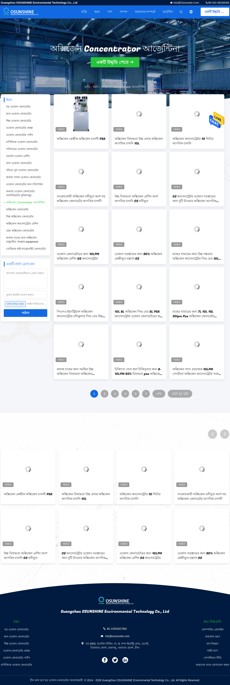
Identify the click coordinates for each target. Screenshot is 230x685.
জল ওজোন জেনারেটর (18, 113)
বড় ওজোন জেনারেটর (18, 106)
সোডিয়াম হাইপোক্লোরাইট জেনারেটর (26, 248)
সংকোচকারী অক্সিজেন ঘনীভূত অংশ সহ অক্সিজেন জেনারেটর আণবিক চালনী (81, 198)
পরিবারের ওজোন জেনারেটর (22, 149)
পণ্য (109, 11)
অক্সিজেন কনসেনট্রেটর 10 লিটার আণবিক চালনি (192, 141)
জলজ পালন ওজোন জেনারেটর (23, 177)
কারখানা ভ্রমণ (212, 636)
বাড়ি (84, 11)
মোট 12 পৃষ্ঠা (180, 394)
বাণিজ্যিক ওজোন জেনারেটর (22, 141)
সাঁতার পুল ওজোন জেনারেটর (22, 170)
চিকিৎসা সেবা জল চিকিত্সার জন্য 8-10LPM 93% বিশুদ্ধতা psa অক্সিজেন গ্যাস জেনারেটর (138, 371)
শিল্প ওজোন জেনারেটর (18, 120)
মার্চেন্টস (168, 11)
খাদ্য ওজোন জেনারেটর (19, 163)
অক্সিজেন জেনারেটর (17, 209)
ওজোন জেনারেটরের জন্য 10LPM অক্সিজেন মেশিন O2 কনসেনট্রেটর (78, 256)
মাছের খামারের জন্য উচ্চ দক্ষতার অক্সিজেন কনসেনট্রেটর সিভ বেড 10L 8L (195, 256)
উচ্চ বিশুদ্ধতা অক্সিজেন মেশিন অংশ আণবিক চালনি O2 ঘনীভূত (136, 198)
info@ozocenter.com (186, 2)
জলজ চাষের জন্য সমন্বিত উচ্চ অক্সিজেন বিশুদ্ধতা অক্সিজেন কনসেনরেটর (75, 371)
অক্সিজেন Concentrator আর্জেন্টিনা (25, 202)
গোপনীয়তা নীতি (213, 657)
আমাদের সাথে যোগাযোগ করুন (212, 664)
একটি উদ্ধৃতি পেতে (216, 11)
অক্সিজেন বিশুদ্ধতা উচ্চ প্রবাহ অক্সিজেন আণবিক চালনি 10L (139, 141)
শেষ (158, 394)
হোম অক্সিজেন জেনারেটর (20, 230)
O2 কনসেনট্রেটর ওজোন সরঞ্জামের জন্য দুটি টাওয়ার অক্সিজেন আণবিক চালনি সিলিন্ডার (194, 198)
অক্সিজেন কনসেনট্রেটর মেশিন (22, 223)
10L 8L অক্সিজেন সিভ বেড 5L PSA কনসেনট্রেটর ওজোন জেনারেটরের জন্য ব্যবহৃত (139, 314)
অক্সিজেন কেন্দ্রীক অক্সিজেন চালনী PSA (81, 139)
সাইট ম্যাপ (212, 650)
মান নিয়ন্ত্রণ (212, 643)
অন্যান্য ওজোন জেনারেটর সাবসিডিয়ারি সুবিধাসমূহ (20, 193)
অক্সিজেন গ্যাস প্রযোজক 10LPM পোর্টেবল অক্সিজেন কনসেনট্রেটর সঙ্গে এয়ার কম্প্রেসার (195, 371)
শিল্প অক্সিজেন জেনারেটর (20, 216)
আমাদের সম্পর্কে (145, 11)
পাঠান (25, 313)
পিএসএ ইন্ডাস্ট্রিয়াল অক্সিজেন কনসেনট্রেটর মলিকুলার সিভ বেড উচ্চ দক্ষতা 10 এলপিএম (80, 314)
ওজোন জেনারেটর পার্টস (19, 134)
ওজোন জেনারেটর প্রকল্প (19, 127)
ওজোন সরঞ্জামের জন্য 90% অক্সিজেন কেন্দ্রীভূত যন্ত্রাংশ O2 (138, 256)
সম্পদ (123, 11)
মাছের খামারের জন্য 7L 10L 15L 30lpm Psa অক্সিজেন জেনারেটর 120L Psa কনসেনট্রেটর (193, 314)
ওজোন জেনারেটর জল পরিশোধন (24, 184)
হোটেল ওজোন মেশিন (18, 156)
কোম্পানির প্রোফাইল (213, 629)
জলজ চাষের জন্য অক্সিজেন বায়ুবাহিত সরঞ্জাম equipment (22, 239)
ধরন (97, 11)
